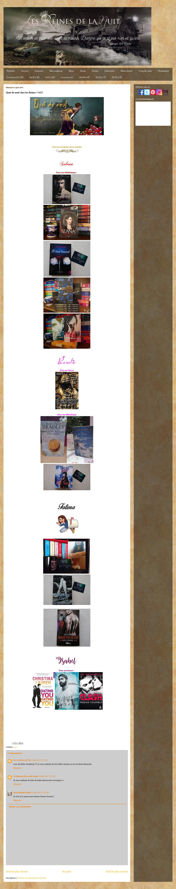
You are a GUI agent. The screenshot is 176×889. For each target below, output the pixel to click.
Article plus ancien (117, 871)
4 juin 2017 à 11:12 (40, 760)
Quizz (83, 71)
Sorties (95, 71)
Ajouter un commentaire (20, 806)
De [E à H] (34, 77)
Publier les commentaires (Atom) (32, 878)
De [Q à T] (101, 77)
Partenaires (163, 71)
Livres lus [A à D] (15, 77)
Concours (39, 71)
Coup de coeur (145, 71)
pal (15, 747)
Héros (71, 71)
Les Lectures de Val (22, 760)
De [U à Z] (117, 77)
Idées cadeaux (56, 71)
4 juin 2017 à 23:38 (40, 792)
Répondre (17, 768)
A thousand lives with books (25, 776)
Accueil (24, 71)
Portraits (11, 71)
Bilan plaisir (126, 71)
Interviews (109, 71)
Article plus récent (17, 871)
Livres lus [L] (67, 77)
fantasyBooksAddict (22, 792)
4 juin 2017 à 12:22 (47, 776)
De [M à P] (84, 77)
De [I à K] (50, 77)
